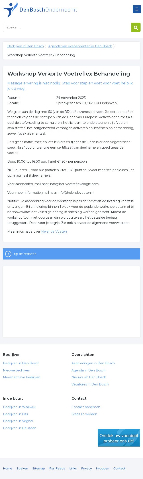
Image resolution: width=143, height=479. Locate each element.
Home (7, 468)
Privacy (86, 468)
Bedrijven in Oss (15, 414)
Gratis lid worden (84, 414)
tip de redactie (25, 254)
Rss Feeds (57, 468)
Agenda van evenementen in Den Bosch (80, 46)
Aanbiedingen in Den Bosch (93, 363)
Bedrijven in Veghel (18, 421)
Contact (119, 468)
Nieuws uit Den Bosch (89, 377)
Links (73, 468)
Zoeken (22, 468)
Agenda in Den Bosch (89, 370)
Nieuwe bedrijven (16, 370)
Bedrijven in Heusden (19, 428)
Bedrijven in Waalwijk (19, 407)
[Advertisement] (71, 302)
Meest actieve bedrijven (21, 377)
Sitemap (38, 468)
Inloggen (102, 468)
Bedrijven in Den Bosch (58, 9)
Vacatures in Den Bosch (90, 384)
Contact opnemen (86, 407)
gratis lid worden (119, 438)
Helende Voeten (54, 232)
